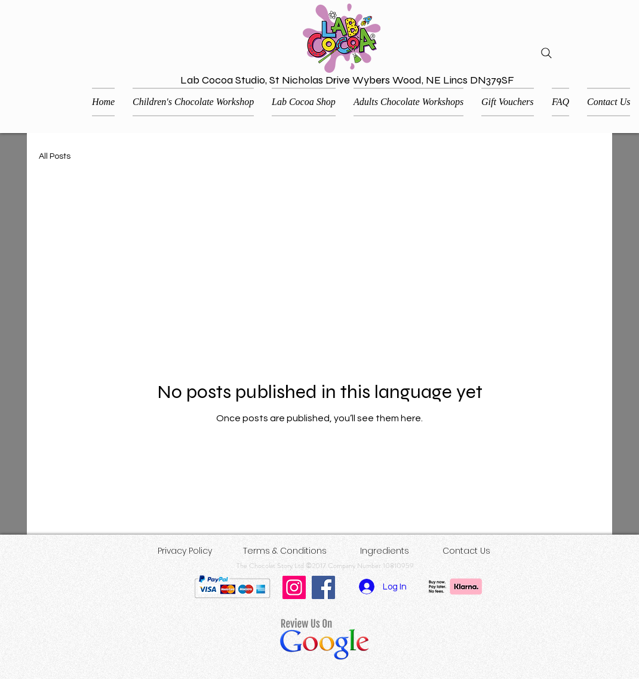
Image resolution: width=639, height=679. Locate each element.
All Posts (54, 156)
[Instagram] (294, 587)
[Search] (546, 53)
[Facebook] (323, 587)
